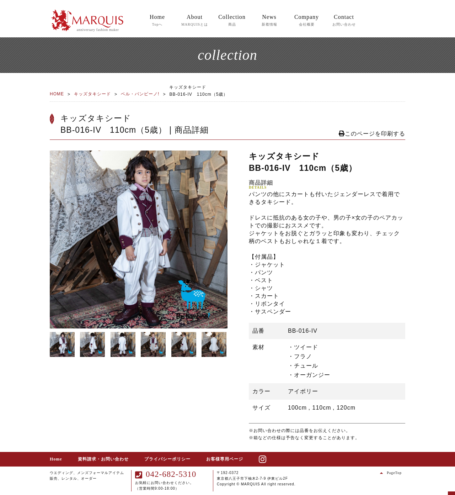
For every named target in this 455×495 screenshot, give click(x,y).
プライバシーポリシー (167, 459)
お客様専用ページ (224, 459)
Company (306, 20)
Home (157, 20)
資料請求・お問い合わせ (103, 459)
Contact (344, 20)
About (194, 20)
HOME (57, 93)
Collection (232, 20)
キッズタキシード (92, 93)
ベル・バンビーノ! (140, 93)
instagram (269, 459)
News (269, 20)
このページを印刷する (372, 134)
